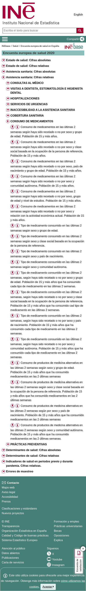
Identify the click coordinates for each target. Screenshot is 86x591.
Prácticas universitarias (68, 526)
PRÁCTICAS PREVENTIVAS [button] (28, 444)
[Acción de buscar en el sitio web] (79, 30)
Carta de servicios (13, 562)
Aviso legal (8, 492)
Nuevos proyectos (13, 513)
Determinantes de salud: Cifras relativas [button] (32, 455)
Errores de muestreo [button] (19, 471)
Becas (58, 530)
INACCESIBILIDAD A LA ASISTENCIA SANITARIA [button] (42, 109)
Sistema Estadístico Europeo (19, 540)
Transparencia (10, 526)
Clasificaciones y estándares (19, 508)
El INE (6, 521)
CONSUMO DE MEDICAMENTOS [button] (31, 121)
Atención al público (13, 548)
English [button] (78, 14)
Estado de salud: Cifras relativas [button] (27, 65)
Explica (58, 540)
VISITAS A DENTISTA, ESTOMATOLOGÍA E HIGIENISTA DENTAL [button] (46, 90)
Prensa (6, 501)
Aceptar (48, 586)
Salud (15, 46)
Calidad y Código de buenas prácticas (25, 535)
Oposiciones (61, 535)
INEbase (6, 46)
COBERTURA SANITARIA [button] (27, 115)
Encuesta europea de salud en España (40, 46)
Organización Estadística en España (24, 530)
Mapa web (8, 487)
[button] (74, 39)
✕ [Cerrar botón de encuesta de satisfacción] (83, 549)
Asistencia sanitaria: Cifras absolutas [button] (31, 71)
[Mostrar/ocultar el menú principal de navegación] (5, 39)
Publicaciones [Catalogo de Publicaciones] (10, 557)
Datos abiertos (11, 553)
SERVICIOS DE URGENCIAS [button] (29, 104)
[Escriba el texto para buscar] (40, 30)
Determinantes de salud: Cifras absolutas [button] (33, 450)
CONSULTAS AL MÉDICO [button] (27, 82)
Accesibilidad (10, 496)
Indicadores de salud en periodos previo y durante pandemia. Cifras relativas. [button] (39, 463)
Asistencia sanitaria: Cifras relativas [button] (30, 77)
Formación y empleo (66, 521)
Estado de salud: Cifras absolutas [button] (28, 60)
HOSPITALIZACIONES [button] (24, 98)
